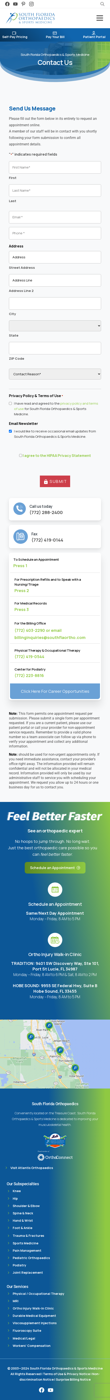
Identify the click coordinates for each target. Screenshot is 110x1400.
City (12, 313)
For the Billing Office (30, 623)
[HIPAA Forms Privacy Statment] (20, 455)
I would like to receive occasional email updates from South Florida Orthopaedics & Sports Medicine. (55, 434)
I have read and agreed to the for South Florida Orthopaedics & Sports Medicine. (56, 408)
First (12, 177)
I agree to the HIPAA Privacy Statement (57, 455)
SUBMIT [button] (55, 481)
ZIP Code (16, 358)
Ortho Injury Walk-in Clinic (55, 954)
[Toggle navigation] (99, 18)
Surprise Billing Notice (73, 1379)
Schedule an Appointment (55, 904)
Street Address (22, 267)
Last (12, 201)
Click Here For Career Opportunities (55, 691)
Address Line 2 (21, 290)
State (13, 335)
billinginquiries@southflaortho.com (50, 637)
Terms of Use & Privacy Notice (67, 1374)
